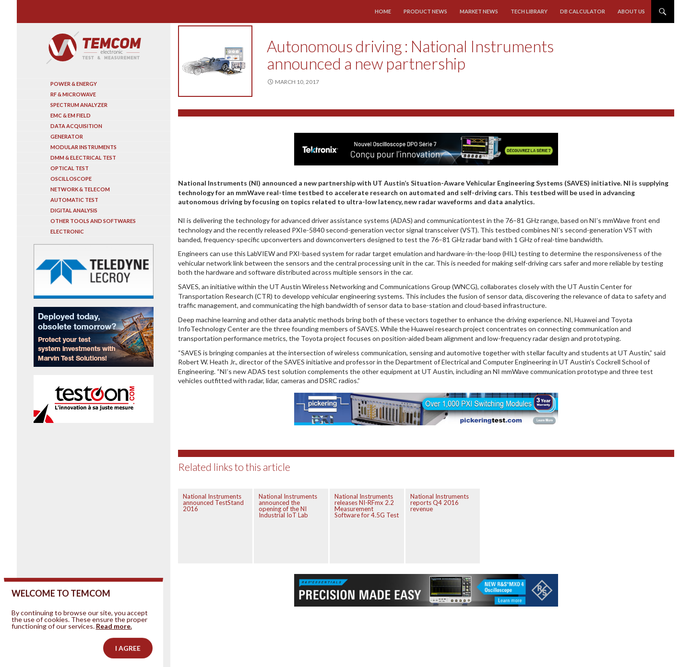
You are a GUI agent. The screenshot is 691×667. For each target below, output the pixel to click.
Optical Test (69, 168)
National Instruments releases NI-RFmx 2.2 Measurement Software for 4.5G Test (366, 505)
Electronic (67, 231)
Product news (425, 11)
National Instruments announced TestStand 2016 (213, 502)
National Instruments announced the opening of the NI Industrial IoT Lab (288, 505)
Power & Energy (73, 84)
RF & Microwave (73, 94)
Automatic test (74, 200)
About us (631, 11)
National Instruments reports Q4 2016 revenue (439, 502)
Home (383, 11)
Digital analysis (73, 210)
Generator (66, 136)
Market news (479, 11)
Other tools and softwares (93, 221)
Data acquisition (76, 126)
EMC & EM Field (70, 115)
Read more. (114, 638)
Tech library (529, 11)
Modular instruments (83, 147)
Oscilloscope (71, 179)
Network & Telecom (80, 189)
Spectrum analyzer (78, 105)
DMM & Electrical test (83, 157)
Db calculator (582, 11)
